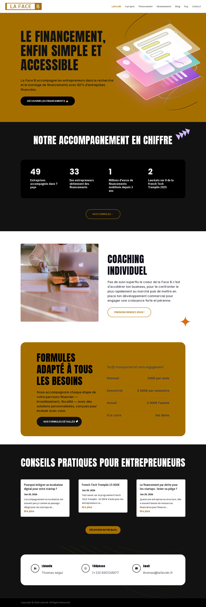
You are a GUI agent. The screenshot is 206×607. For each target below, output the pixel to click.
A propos (130, 6)
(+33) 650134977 (105, 573)
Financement (146, 6)
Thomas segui (52, 573)
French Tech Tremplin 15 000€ (101, 485)
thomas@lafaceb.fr (158, 573)
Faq (186, 6)
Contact (196, 6)
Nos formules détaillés (59, 421)
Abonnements (164, 6)
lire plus (29, 511)
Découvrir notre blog (103, 529)
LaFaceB (116, 6)
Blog (177, 6)
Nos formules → (103, 214)
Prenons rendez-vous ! (129, 312)
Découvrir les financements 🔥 (47, 101)
